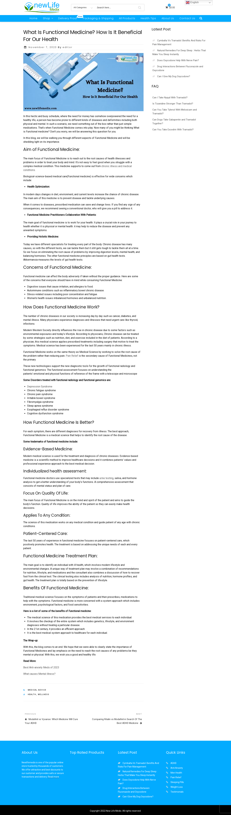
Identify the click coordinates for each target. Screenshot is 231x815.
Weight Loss (177, 787)
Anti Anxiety (177, 768)
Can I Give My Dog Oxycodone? (173, 76)
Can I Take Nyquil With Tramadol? (170, 97)
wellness (43, 694)
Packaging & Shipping (98, 18)
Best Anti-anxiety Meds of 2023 (41, 667)
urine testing (106, 478)
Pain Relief (72, 355)
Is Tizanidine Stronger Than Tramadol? (172, 103)
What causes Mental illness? (39, 673)
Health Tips (148, 18)
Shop (48, 18)
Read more (53, 776)
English (192, 2)
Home (34, 18)
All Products (127, 18)
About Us (168, 18)
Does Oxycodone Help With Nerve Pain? (178, 60)
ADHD (173, 763)
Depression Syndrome (39, 386)
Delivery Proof (69, 17)
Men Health (176, 772)
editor (67, 47)
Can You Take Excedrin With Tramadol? (173, 129)
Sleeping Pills (177, 782)
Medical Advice (37, 690)
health (32, 694)
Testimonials (177, 791)
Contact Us (187, 18)
